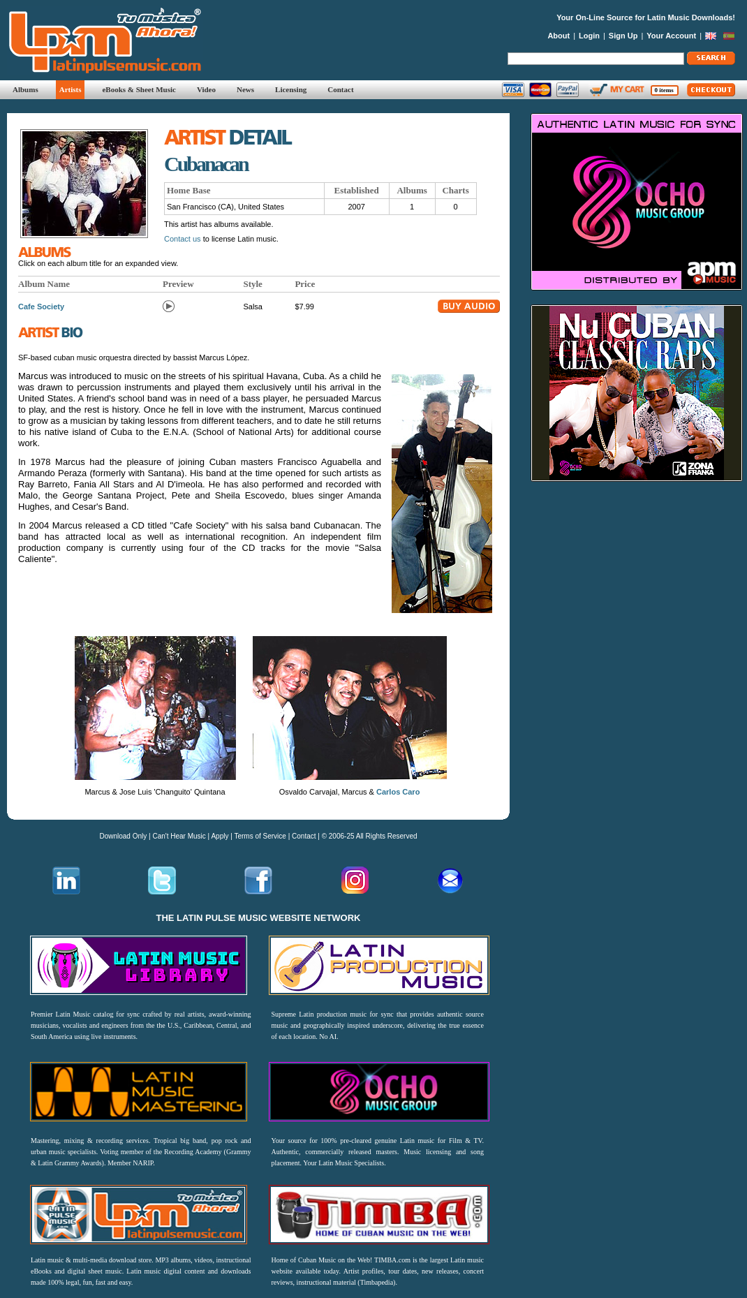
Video (206, 89)
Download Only (123, 836)
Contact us (182, 239)
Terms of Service (260, 836)
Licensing (290, 89)
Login (589, 35)
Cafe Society (41, 306)
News (245, 89)
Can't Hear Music (178, 836)
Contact (340, 89)
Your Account (671, 35)
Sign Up (623, 35)
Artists (70, 89)
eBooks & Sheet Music (138, 89)
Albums (25, 89)
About (558, 35)
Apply (219, 836)
